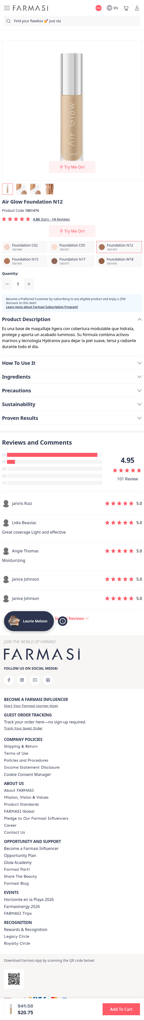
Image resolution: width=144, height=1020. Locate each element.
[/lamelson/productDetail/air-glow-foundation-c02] (24, 247)
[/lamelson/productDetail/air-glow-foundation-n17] (72, 261)
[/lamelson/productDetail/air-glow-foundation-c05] (72, 247)
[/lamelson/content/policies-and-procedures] (26, 760)
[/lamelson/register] (31, 705)
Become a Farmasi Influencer (31, 848)
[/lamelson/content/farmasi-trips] (18, 913)
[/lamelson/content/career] (10, 825)
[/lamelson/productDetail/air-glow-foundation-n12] (119, 247)
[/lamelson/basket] (126, 8)
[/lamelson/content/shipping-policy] (21, 746)
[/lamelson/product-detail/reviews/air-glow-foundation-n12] (72, 618)
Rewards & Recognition (25, 929)
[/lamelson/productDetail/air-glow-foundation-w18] (119, 261)
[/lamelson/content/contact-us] (14, 832)
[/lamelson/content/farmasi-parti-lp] (17, 869)
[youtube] (35, 680)
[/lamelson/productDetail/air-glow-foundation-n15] (24, 261)
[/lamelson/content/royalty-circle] (17, 943)
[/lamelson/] (30, 8)
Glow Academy (18, 862)
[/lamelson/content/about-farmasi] (19, 790)
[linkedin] (48, 680)
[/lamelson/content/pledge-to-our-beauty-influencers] (36, 818)
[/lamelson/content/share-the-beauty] (20, 876)
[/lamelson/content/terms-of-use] (16, 753)
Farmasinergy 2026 (22, 906)
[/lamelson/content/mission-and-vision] (26, 797)
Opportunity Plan (20, 855)
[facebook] (9, 680)
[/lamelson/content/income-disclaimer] (32, 767)
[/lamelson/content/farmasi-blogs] (16, 883)
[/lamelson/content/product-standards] (21, 804)
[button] (121, 1009)
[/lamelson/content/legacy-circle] (16, 936)
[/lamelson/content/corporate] (19, 811)
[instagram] (22, 680)
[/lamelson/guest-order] (23, 728)
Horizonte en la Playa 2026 (29, 899)
